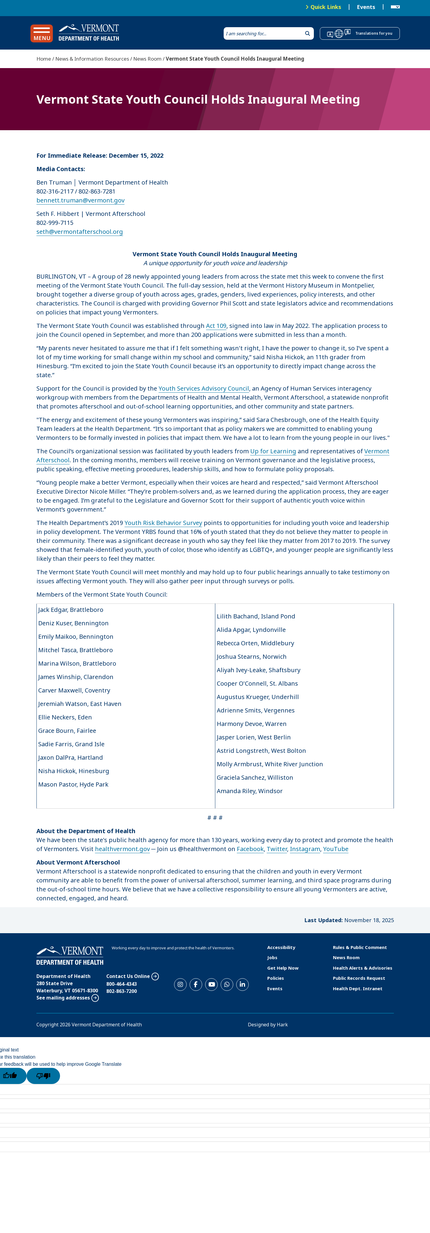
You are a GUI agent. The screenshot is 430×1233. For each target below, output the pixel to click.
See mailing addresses (63, 997)
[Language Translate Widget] (395, 7)
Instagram (305, 849)
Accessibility (281, 947)
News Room (147, 58)
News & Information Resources (92, 58)
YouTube (335, 849)
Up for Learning (273, 451)
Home (43, 58)
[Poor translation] (43, 1076)
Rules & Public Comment (360, 947)
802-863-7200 (121, 991)
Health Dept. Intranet (358, 988)
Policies (275, 978)
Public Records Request (359, 978)
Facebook (250, 849)
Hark (282, 1024)
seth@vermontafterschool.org (79, 232)
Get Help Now (283, 968)
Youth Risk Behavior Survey (163, 523)
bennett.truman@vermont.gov (80, 200)
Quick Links (326, 6)
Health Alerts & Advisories (362, 968)
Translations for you (373, 33)
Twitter (277, 849)
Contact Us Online (128, 976)
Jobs (272, 957)
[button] (41, 33)
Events (366, 7)
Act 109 (216, 326)
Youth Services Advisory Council (204, 388)
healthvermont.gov (122, 849)
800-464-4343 (121, 984)
